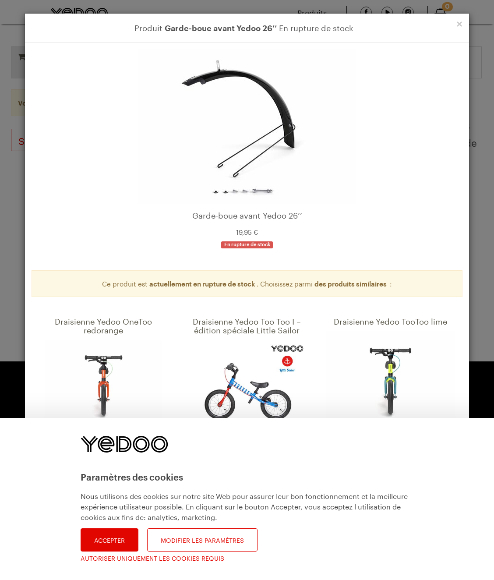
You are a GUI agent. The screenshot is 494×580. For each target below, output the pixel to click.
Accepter (109, 540)
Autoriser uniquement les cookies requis (152, 557)
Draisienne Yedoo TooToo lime (390, 320)
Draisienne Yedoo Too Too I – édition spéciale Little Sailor (247, 324)
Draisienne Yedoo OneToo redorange (103, 324)
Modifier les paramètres (202, 540)
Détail (66, 473)
